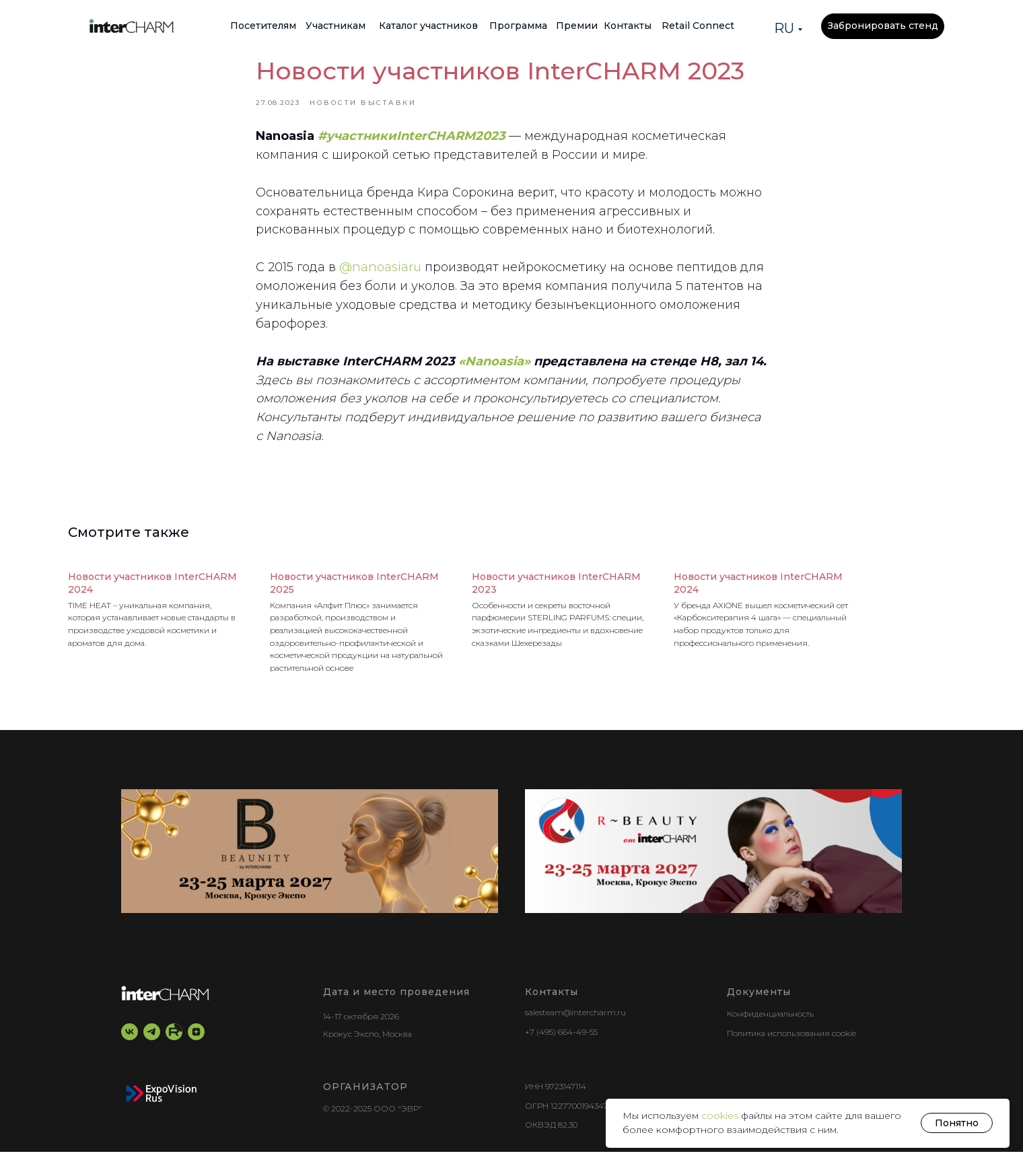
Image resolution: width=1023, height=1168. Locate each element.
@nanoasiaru (380, 275)
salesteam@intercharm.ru (575, 1029)
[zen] (196, 1048)
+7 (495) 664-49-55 (561, 1049)
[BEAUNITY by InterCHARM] (309, 868)
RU (784, 28)
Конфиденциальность (770, 1030)
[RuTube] (174, 1048)
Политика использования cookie (791, 1049)
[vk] (129, 1048)
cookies (721, 1115)
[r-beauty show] (713, 868)
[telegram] (151, 1048)
